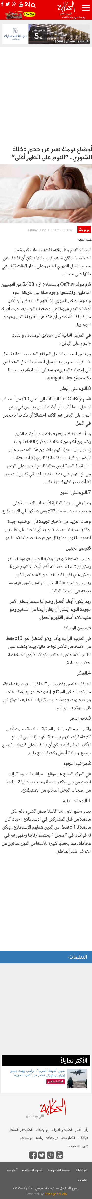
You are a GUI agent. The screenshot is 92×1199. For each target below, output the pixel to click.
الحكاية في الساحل (21, 1130)
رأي (86, 1130)
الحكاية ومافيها (62, 1130)
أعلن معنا (12, 1170)
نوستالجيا (26, 1138)
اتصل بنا (82, 1180)
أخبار (78, 1130)
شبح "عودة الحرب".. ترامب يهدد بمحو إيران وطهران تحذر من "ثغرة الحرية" (37, 1073)
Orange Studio (56, 1194)
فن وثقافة (52, 1138)
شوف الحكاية (78, 1146)
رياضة (39, 1138)
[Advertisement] (46, 95)
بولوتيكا (84, 229)
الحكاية (81, 240)
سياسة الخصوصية (59, 1170)
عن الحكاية (81, 1170)
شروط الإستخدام (32, 1170)
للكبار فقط (68, 1138)
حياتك (83, 1138)
